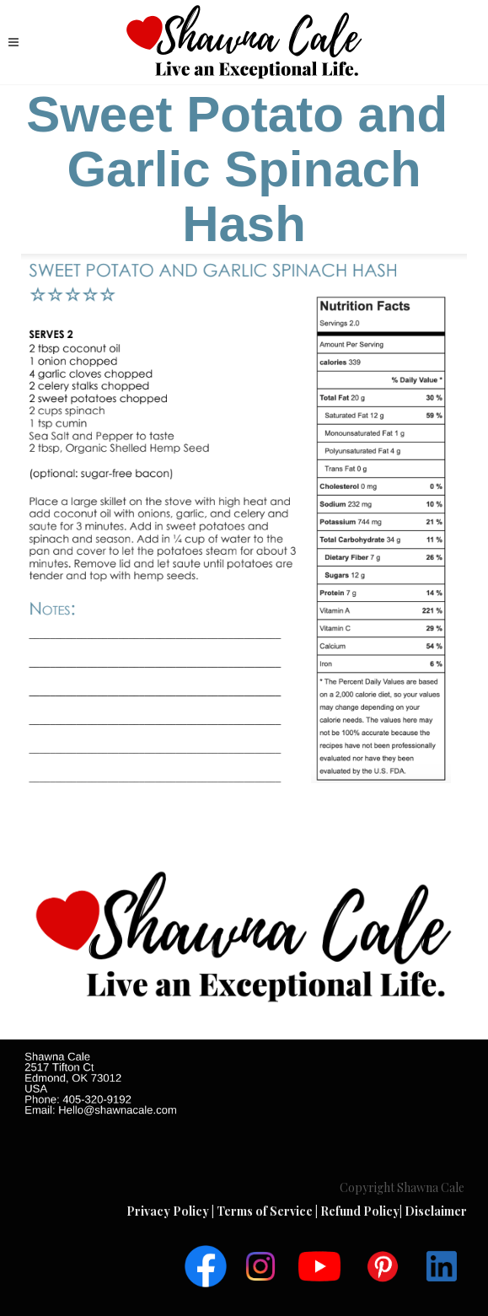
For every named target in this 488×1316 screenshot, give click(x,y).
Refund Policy (360, 1211)
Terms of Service (266, 1211)
